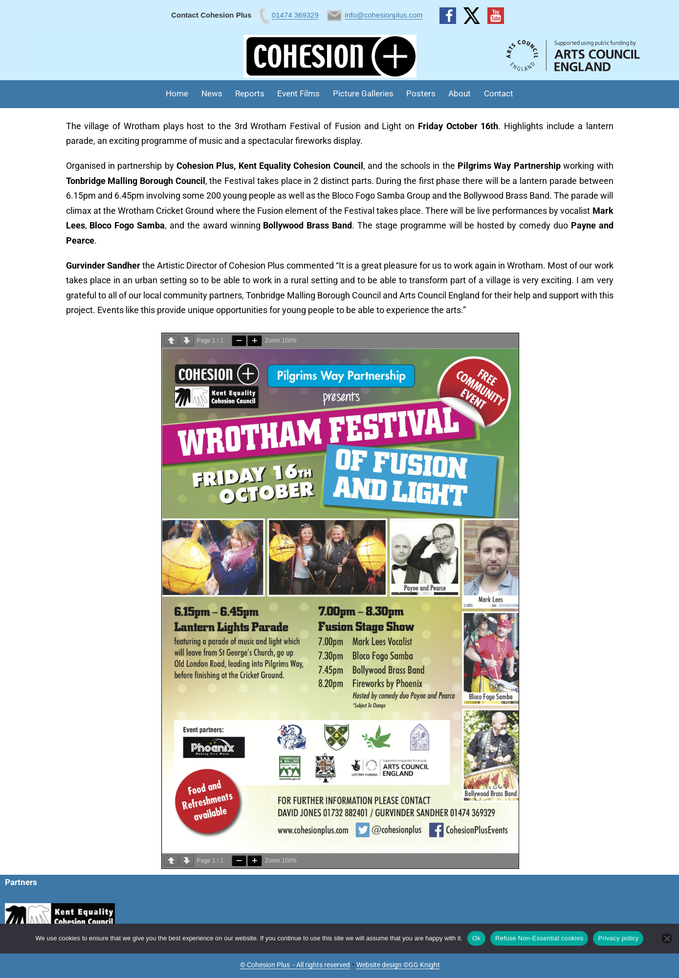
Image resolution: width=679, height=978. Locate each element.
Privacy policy (618, 938)
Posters (421, 93)
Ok (476, 938)
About (459, 93)
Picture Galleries (363, 93)
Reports (249, 93)
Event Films (298, 93)
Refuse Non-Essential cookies (539, 938)
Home (177, 93)
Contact (498, 93)
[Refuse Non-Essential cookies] (667, 938)
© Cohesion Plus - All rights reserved (295, 965)
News (211, 93)
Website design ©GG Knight (398, 965)
